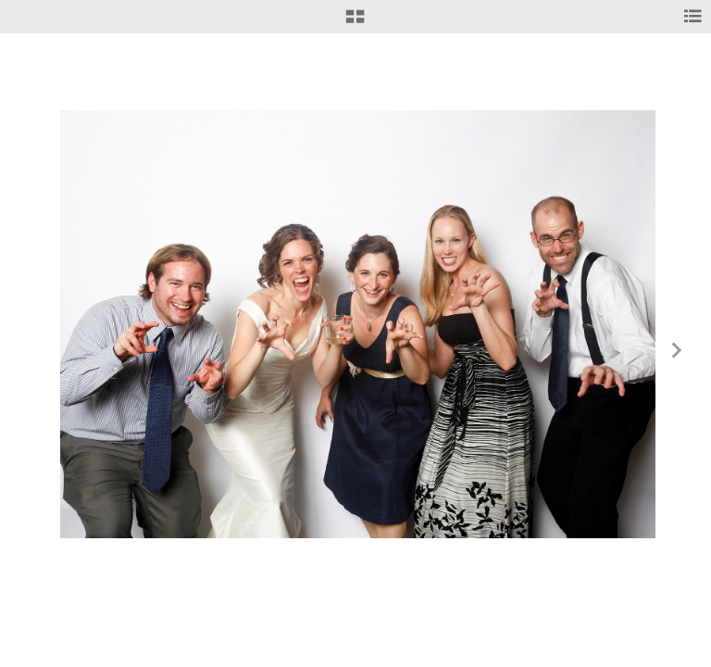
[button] (355, 23)
